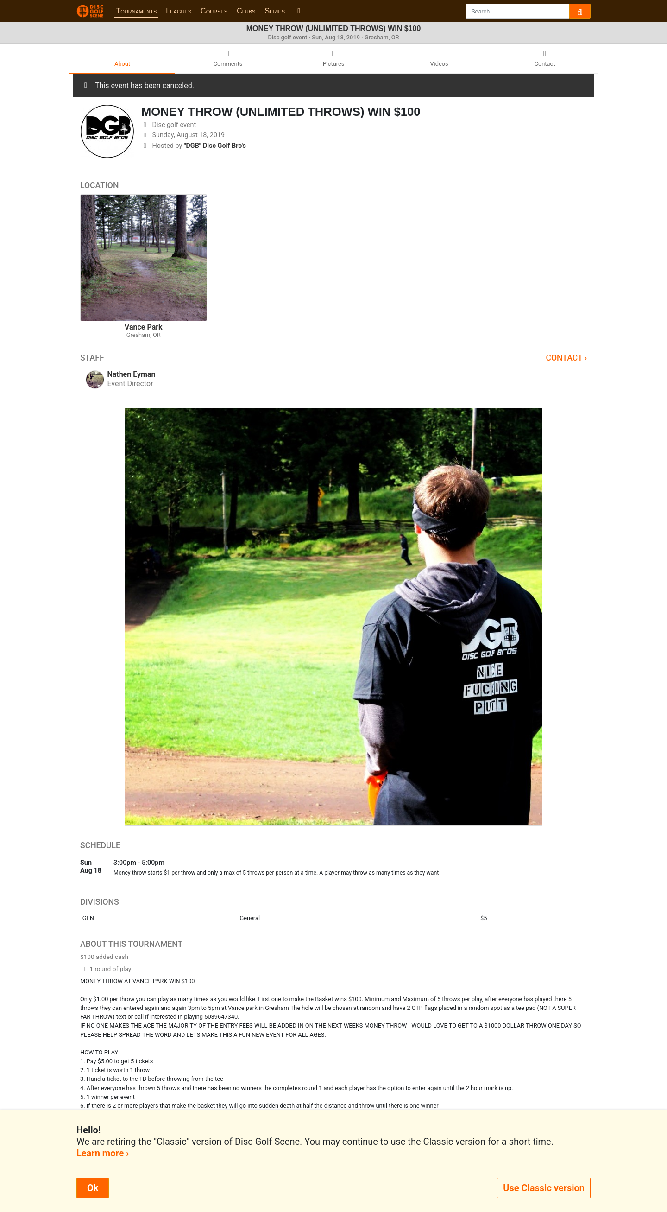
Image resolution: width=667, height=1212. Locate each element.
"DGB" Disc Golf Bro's (215, 146)
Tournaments (136, 11)
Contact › (566, 357)
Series (274, 11)
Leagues (178, 11)
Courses (214, 11)
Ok (92, 1187)
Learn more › (102, 1153)
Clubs (246, 11)
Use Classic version (544, 1187)
